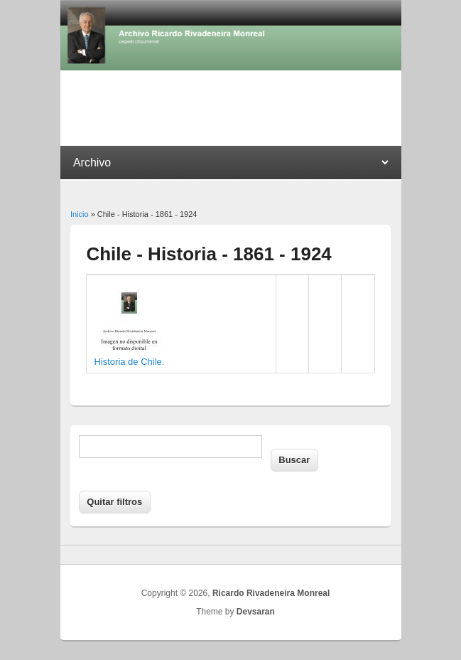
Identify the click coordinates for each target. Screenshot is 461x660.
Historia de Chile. (129, 361)
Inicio (79, 214)
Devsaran (256, 612)
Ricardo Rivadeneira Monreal (271, 593)
